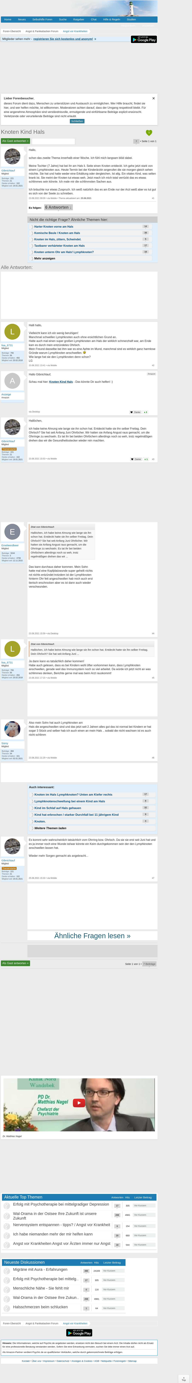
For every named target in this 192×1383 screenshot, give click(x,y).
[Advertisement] (92, 906)
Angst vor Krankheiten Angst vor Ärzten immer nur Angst (61, 1243)
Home (7, 19)
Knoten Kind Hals (23, 132)
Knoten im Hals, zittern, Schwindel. (57, 239)
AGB (96, 1361)
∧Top (184, 1378)
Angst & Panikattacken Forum (41, 1323)
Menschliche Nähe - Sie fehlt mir (41, 1288)
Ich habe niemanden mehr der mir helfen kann (53, 1234)
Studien (131, 19)
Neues (22, 19)
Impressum (48, 1361)
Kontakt (26, 1361)
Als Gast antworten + (15, 140)
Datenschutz (63, 1361)
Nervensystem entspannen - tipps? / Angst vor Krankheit (61, 1225)
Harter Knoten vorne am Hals (53, 226)
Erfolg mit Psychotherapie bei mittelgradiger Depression (61, 1204)
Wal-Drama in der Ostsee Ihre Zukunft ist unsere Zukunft (62, 1297)
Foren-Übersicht (12, 1323)
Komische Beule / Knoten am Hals (57, 233)
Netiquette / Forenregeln (113, 1361)
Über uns (36, 1361)
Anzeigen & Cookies (81, 1361)
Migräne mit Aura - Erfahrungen (40, 1269)
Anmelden (148, 25)
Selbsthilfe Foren (42, 19)
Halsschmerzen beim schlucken (40, 1307)
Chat (94, 19)
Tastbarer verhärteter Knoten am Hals (59, 245)
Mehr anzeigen (44, 258)
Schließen (77, 121)
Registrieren (128, 25)
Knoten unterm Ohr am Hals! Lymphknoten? (64, 252)
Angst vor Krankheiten (75, 1323)
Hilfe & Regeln (111, 19)
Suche (63, 19)
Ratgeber (78, 19)
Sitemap (132, 1361)
